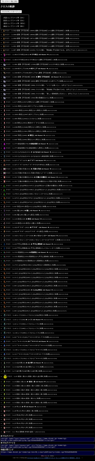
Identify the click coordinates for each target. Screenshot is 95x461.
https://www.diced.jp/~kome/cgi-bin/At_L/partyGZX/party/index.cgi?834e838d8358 (47, 455)
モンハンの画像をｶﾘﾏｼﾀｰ (62, 460)
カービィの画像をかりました (47, 460)
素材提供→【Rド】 (75, 460)
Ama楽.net (36, 460)
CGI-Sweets (30, 460)
